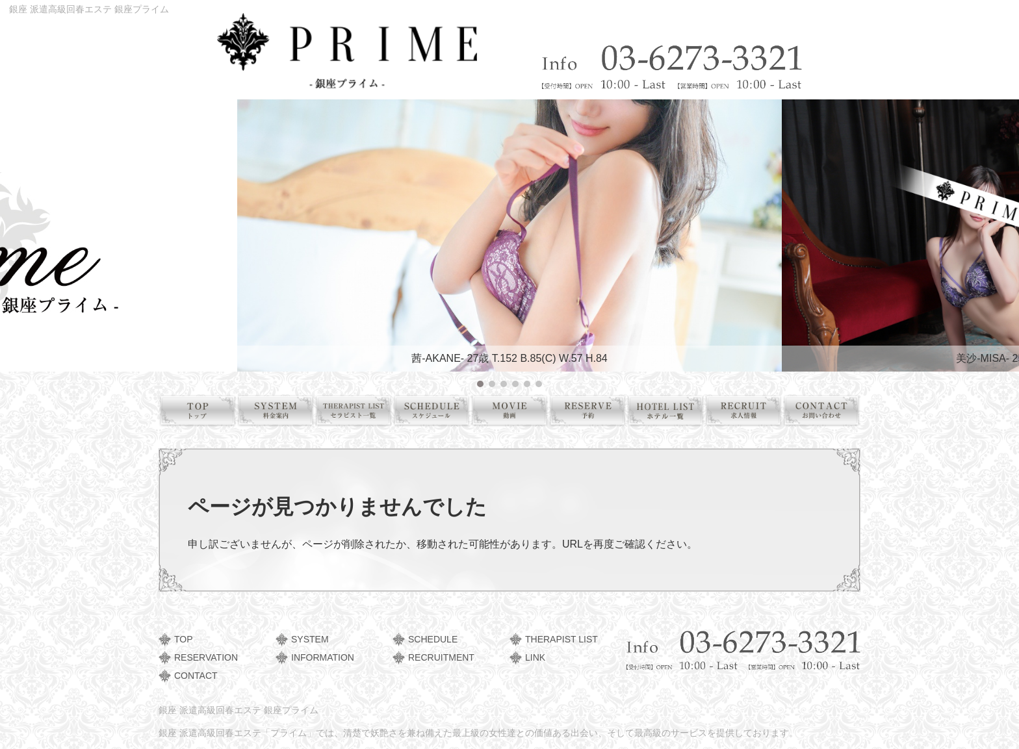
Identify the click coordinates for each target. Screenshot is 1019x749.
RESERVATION (206, 657)
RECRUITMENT (441, 657)
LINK (535, 657)
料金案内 (280, 412)
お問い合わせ (826, 412)
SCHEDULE (433, 639)
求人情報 (748, 412)
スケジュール (436, 412)
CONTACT (196, 675)
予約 (592, 412)
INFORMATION (322, 657)
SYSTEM (310, 639)
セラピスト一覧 (358, 412)
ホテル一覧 (670, 412)
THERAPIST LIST (561, 639)
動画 (514, 412)
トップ (202, 412)
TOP (183, 639)
